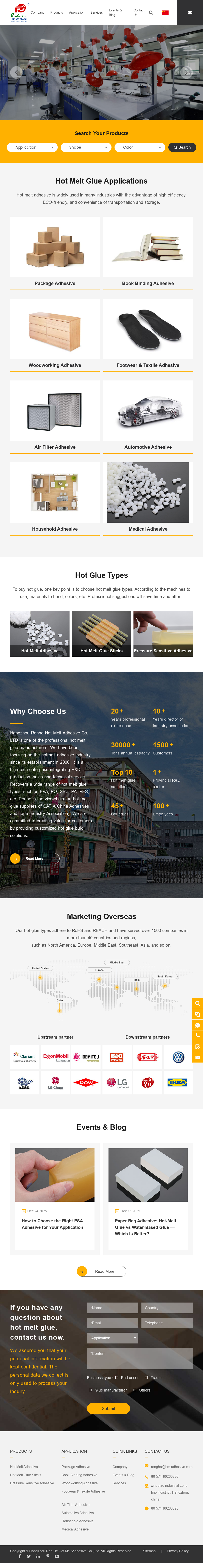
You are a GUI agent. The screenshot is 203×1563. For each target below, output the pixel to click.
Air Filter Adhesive (55, 447)
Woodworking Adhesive (55, 365)
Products (56, 12)
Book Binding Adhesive (148, 283)
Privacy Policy (178, 1551)
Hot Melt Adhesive (40, 650)
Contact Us (138, 12)
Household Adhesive (55, 529)
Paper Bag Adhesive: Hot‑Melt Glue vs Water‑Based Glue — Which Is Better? (145, 1227)
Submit (108, 1408)
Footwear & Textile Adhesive (148, 365)
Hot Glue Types (101, 575)
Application (76, 12)
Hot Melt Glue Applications (101, 181)
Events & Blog (115, 12)
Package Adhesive (55, 283)
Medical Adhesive (148, 529)
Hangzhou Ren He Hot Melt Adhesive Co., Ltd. (64, 1551)
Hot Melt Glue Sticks (102, 650)
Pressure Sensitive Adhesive (163, 650)
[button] (16, 72)
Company (37, 12)
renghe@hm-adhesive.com (171, 1467)
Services (96, 12)
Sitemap (149, 1551)
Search (182, 147)
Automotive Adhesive (148, 447)
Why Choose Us (38, 711)
